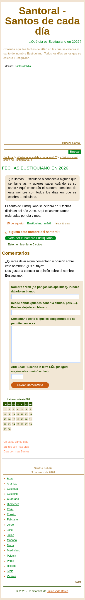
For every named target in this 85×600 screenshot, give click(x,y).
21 (30, 419)
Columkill (12, 493)
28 (30, 424)
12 (22, 414)
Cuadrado (13, 499)
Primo (10, 560)
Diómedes (13, 504)
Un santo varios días (15, 441)
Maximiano (13, 550)
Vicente (11, 576)
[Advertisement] (42, 107)
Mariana (12, 540)
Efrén (10, 509)
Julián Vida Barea (57, 591)
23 (9, 424)
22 (5, 424)
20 (26, 419)
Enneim (11, 514)
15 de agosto (15, 223)
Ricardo (11, 565)
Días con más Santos (16, 451)
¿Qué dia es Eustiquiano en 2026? (55, 41)
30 (9, 429)
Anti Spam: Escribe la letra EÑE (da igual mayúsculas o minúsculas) (39, 369)
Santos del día (23, 66)
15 (5, 419)
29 (5, 429)
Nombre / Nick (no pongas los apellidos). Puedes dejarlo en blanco (45, 289)
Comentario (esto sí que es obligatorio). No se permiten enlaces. (43, 321)
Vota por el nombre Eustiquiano (30, 238)
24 (13, 424)
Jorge (10, 524)
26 (22, 424)
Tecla (10, 571)
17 (13, 419)
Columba (12, 488)
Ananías (12, 483)
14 (30, 414)
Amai (10, 478)
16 (9, 419)
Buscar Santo (71, 143)
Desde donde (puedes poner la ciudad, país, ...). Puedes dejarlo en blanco (44, 305)
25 (18, 424)
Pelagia (11, 555)
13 (26, 414)
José (10, 530)
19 (22, 419)
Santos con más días (16, 446)
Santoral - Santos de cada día (42, 21)
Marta (10, 545)
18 (18, 419)
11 (18, 414)
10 (13, 414)
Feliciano (12, 519)
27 (26, 424)
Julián (10, 535)
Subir (78, 581)
